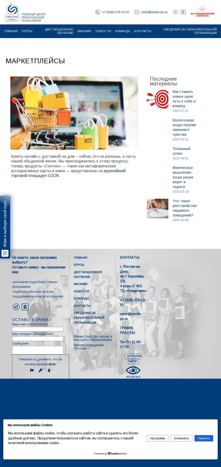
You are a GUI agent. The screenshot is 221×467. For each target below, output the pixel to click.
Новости (103, 31)
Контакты (142, 31)
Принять (204, 438)
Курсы (27, 31)
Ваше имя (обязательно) (40, 326)
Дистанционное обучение (59, 31)
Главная (11, 31)
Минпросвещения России (89, 346)
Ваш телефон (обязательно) (40, 336)
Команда (122, 31)
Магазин (84, 31)
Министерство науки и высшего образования (93, 338)
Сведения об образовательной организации (89, 317)
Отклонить (181, 438)
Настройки (157, 438)
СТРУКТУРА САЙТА (134, 359)
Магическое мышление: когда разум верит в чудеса (183, 177)
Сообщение (40, 348)
